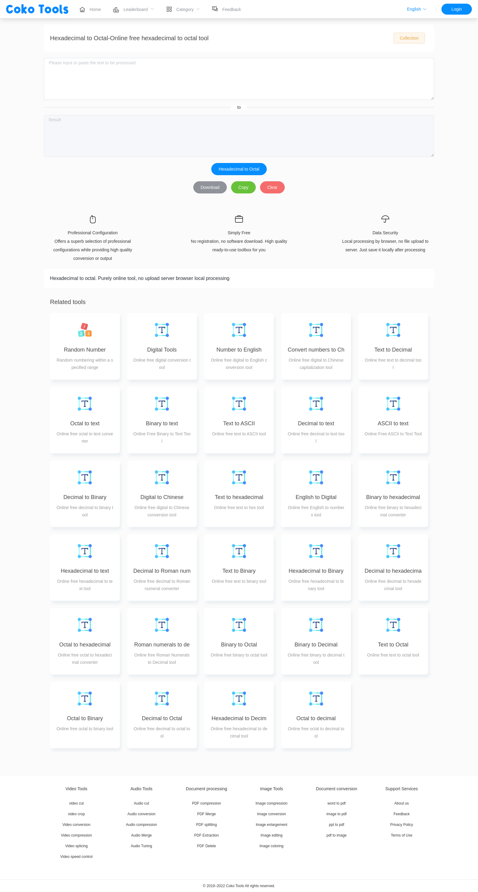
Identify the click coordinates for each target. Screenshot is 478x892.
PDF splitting (206, 825)
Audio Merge (141, 835)
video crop (76, 814)
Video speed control (76, 857)
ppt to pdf (336, 825)
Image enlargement (271, 825)
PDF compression (206, 803)
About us (401, 803)
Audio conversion (141, 814)
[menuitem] (90, 9)
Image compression (271, 803)
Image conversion (271, 814)
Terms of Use (401, 835)
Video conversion (76, 825)
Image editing (272, 835)
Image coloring (271, 846)
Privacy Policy (401, 825)
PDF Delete (206, 846)
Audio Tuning (141, 846)
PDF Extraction (206, 835)
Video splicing (76, 846)
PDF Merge (206, 814)
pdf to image (336, 835)
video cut (76, 803)
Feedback (402, 814)
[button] (417, 9)
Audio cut (141, 803)
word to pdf (336, 803)
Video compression (76, 835)
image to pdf (336, 814)
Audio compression (141, 825)
